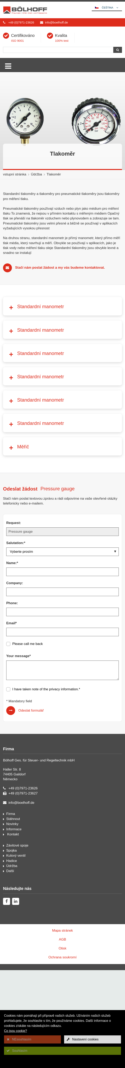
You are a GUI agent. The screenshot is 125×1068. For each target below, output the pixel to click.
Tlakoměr (54, 174)
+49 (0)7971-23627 (23, 891)
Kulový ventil (15, 953)
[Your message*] (62, 768)
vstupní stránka (14, 174)
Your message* (18, 754)
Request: (13, 621)
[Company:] (62, 689)
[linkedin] (15, 999)
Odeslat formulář (31, 808)
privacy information (63, 787)
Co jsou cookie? (15, 1031)
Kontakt (12, 932)
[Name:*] (62, 669)
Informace (14, 927)
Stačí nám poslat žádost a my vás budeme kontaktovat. (60, 267)
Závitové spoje (17, 943)
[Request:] (62, 629)
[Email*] (62, 730)
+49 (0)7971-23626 (21, 22)
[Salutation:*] (62, 649)
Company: (14, 681)
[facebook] (6, 999)
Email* (11, 721)
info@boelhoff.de (56, 22)
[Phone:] (62, 710)
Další (10, 969)
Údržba (36, 174)
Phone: (12, 701)
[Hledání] (58, 50)
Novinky (12, 922)
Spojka (11, 948)
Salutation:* (15, 641)
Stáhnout (13, 917)
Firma (10, 912)
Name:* (12, 661)
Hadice (11, 959)
